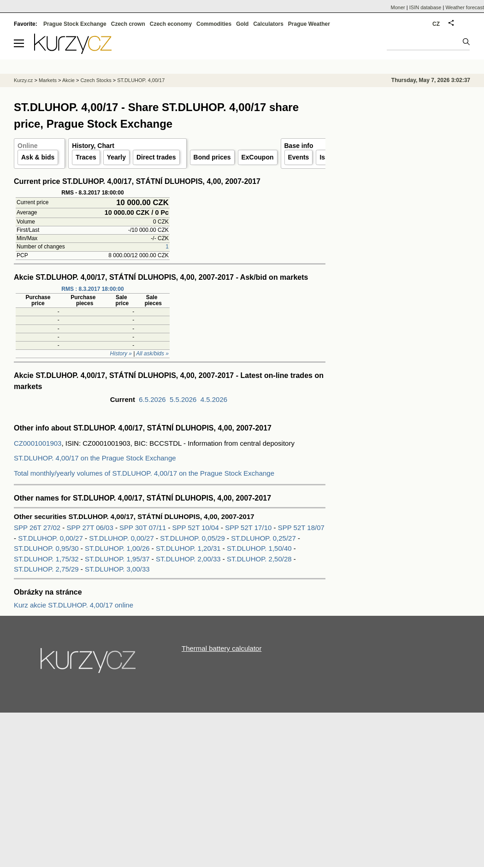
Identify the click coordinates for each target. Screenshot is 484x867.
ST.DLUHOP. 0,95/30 (46, 548)
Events (298, 157)
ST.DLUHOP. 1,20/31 (188, 548)
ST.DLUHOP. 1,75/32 (46, 559)
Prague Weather (309, 24)
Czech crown (128, 24)
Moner (398, 7)
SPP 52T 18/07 (301, 527)
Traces (86, 157)
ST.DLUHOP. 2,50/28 (259, 559)
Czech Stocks (95, 80)
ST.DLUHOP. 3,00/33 (117, 569)
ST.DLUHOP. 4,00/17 (141, 80)
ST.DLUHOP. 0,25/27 (263, 538)
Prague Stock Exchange (74, 24)
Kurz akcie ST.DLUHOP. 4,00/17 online (73, 605)
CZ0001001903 (37, 443)
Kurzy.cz (23, 80)
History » (121, 353)
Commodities (213, 24)
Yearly (116, 157)
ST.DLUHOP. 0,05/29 (192, 538)
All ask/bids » (152, 353)
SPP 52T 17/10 (249, 527)
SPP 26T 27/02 (38, 527)
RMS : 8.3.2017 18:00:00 (92, 289)
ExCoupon (258, 157)
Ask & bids (37, 157)
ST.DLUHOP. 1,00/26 (117, 548)
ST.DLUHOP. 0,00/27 (50, 538)
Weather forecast (464, 7)
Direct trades (156, 157)
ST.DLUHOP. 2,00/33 (188, 559)
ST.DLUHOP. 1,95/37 (117, 559)
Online (28, 145)
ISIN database (425, 7)
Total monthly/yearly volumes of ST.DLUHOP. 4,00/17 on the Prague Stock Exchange (144, 473)
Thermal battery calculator (221, 648)
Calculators (268, 24)
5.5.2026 (183, 399)
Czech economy (171, 24)
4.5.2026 (214, 399)
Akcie (68, 80)
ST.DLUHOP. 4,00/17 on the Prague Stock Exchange (95, 458)
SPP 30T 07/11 (143, 527)
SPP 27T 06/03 (91, 527)
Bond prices (212, 157)
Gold (242, 24)
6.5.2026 (152, 399)
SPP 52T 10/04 (196, 527)
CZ (436, 24)
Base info (298, 145)
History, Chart (93, 145)
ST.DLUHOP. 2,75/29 (46, 569)
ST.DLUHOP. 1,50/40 (259, 548)
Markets (48, 80)
